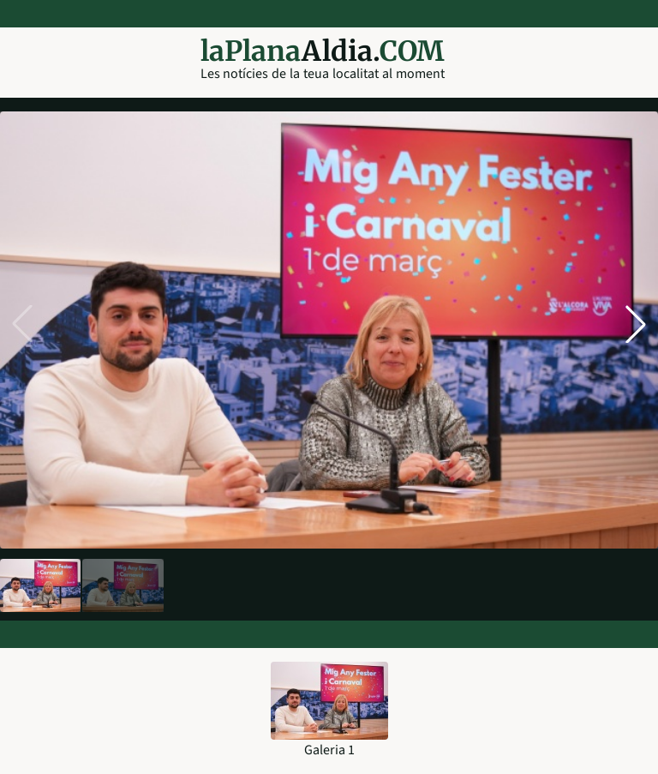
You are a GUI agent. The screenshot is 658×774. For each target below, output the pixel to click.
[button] (636, 324)
